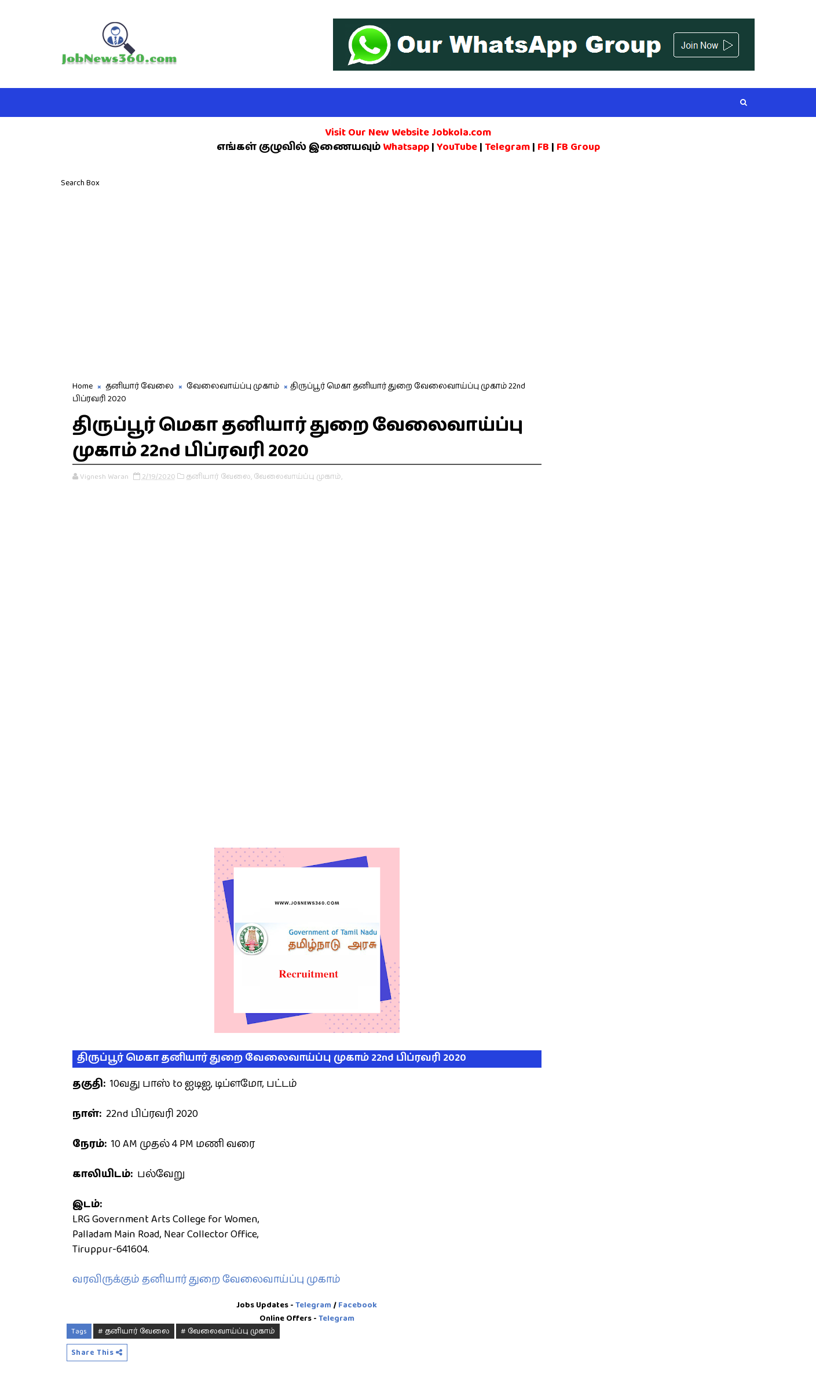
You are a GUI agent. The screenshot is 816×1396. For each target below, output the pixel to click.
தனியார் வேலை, (219, 476)
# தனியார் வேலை (134, 1331)
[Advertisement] (408, 281)
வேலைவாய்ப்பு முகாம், (298, 476)
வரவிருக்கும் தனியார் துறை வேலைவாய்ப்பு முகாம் (206, 1280)
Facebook (357, 1305)
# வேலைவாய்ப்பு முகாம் (228, 1331)
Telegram (313, 1305)
